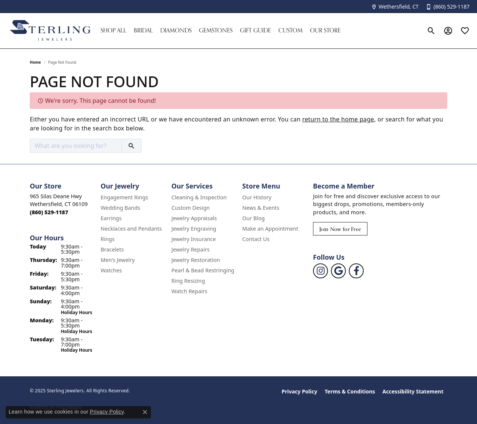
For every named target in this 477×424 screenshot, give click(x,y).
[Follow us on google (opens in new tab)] (338, 270)
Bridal (143, 30)
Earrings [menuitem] (111, 218)
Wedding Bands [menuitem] (120, 207)
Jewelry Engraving (193, 228)
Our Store (325, 30)
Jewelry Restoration (195, 259)
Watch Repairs (189, 291)
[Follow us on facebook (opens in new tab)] (356, 270)
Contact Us (255, 239)
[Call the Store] (49, 212)
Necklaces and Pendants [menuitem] (131, 228)
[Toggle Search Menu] (431, 30)
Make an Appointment (270, 228)
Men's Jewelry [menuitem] (118, 259)
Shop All (113, 30)
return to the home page (338, 119)
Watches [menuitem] (111, 270)
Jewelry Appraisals (194, 218)
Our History (256, 197)
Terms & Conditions (350, 391)
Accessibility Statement (412, 391)
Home (35, 62)
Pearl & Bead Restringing (202, 270)
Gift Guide (255, 30)
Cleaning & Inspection (199, 197)
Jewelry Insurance (193, 239)
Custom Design (190, 207)
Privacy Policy (299, 391)
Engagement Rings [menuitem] (124, 197)
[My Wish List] (465, 30)
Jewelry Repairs (190, 249)
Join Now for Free (340, 229)
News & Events (260, 207)
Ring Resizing (188, 280)
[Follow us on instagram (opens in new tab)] (320, 270)
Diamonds (176, 30)
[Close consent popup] (145, 412)
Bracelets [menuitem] (112, 249)
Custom (290, 30)
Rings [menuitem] (107, 239)
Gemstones (216, 30)
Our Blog (253, 218)
